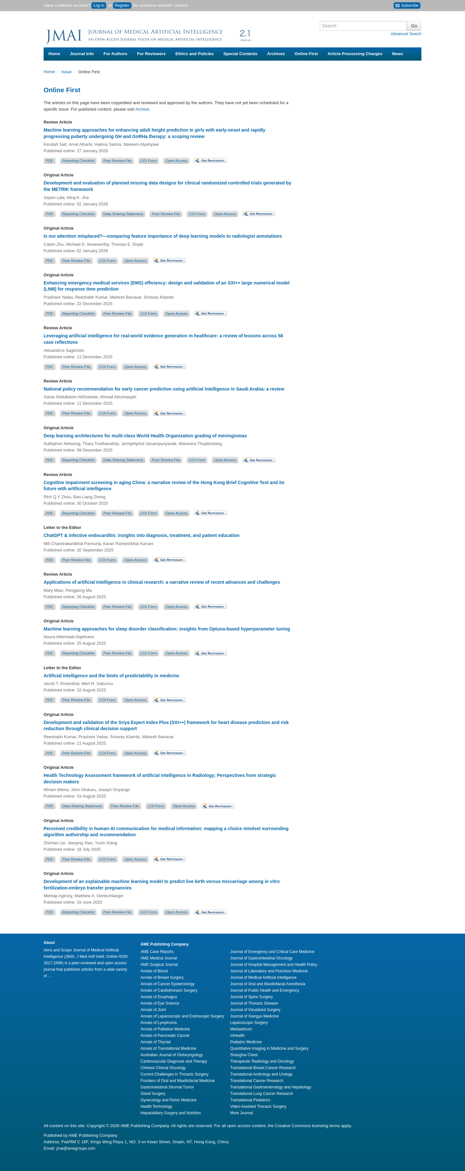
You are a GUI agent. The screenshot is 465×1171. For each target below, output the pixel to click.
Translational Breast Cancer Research (263, 1068)
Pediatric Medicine (246, 1042)
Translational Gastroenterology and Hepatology (270, 1087)
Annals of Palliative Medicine (165, 1029)
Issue (67, 71)
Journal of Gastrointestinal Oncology (261, 958)
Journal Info (82, 53)
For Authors (116, 53)
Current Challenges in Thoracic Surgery (174, 1074)
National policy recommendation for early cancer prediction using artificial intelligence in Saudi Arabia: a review (164, 389)
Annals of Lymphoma (158, 1022)
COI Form (148, 161)
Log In (98, 5)
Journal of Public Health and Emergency (264, 990)
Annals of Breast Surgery (161, 977)
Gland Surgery (152, 1093)
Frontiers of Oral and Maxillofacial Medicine (177, 1080)
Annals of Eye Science (159, 1003)
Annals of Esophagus (158, 997)
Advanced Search (406, 34)
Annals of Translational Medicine (168, 1048)
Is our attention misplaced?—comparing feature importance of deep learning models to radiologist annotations (163, 236)
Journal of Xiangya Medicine (254, 1016)
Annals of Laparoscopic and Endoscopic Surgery (182, 1016)
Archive (142, 109)
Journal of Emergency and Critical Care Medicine (272, 951)
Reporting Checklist (78, 161)
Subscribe (407, 5)
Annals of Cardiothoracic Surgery (168, 990)
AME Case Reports (157, 951)
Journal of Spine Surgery (251, 997)
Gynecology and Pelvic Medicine (168, 1100)
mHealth (237, 1035)
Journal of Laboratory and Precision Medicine (269, 971)
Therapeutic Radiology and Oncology (262, 1061)
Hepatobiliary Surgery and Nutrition (170, 1113)
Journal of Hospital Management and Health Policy (273, 964)
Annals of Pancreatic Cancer (165, 1035)
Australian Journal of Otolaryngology (171, 1055)
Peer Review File (117, 161)
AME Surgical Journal (159, 964)
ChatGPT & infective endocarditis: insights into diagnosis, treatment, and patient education (142, 535)
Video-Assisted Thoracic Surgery (258, 1106)
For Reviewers (151, 53)
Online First (306, 53)
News (397, 53)
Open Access (177, 161)
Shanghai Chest (244, 1055)
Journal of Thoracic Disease (254, 1003)
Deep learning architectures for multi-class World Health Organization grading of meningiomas (145, 435)
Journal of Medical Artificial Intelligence (263, 977)
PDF (49, 161)
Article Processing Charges (354, 53)
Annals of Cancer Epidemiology (167, 984)
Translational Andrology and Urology (261, 1074)
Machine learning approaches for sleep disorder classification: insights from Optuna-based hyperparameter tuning (167, 628)
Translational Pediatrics (250, 1100)
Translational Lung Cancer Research (261, 1093)
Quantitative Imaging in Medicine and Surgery (269, 1048)
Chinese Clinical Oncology (163, 1068)
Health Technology (156, 1106)
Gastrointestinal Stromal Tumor (167, 1087)
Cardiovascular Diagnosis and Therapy (173, 1061)
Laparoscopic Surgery (249, 1022)
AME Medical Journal (158, 958)
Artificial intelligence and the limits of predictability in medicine (111, 675)
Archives (276, 53)
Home (54, 53)
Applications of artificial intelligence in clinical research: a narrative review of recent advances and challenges (162, 582)
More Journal (241, 1113)
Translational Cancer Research (257, 1080)
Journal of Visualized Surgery (255, 1009)
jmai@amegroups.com (76, 1148)
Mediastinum (241, 1029)
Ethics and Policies (194, 53)
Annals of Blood (154, 971)
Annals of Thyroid (155, 1042)
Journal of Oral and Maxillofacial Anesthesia (267, 984)
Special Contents (240, 53)
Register (122, 5)
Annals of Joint (153, 1009)
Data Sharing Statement (123, 214)
